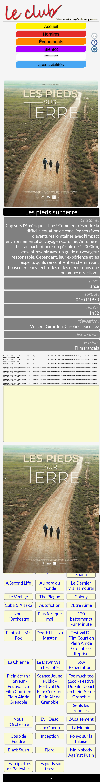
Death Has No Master (50, 635)
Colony (81, 596)
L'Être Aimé (81, 605)
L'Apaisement (81, 719)
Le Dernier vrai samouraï (81, 585)
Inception (50, 736)
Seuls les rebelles (81, 708)
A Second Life (18, 583)
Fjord (50, 749)
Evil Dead (50, 719)
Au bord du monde (49, 585)
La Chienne (18, 662)
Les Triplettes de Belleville (18, 766)
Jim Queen (50, 727)
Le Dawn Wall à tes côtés (50, 665)
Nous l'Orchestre (18, 616)
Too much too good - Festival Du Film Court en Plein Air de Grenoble (81, 686)
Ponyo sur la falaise (81, 738)
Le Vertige (18, 596)
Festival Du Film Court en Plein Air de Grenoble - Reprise (81, 643)
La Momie (81, 727)
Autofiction (49, 605)
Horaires (51, 34)
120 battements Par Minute (81, 619)
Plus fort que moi (50, 616)
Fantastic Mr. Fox (18, 635)
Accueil (51, 26)
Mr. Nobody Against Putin (81, 752)
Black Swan (18, 749)
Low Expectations (81, 665)
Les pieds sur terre (50, 766)
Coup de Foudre (18, 738)
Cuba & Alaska (18, 605)
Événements (51, 41)
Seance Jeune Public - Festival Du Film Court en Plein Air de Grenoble (50, 689)
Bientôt (51, 49)
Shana (81, 574)
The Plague (49, 596)
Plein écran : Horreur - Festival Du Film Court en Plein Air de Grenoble (18, 689)
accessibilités (51, 64)
